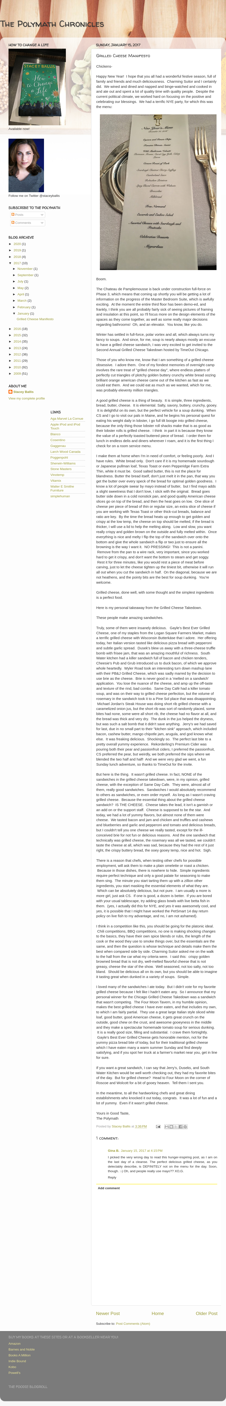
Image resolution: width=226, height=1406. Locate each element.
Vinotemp (57, 475)
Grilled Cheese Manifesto (35, 319)
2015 (18, 335)
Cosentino (58, 440)
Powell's (14, 1373)
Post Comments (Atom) (133, 1323)
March (22, 300)
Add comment (109, 1188)
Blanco (56, 434)
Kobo (12, 1367)
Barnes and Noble (22, 1349)
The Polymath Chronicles (52, 23)
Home (158, 1313)
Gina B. (113, 1150)
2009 (18, 373)
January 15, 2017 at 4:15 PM (142, 1150)
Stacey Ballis (23, 392)
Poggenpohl (59, 457)
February (24, 307)
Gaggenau (58, 446)
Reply (112, 1177)
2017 (18, 263)
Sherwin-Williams (63, 463)
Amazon (15, 1343)
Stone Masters (61, 469)
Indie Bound (17, 1361)
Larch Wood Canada (66, 452)
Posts (17, 215)
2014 (18, 341)
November (25, 269)
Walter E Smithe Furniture (62, 488)
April (21, 294)
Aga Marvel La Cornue (67, 418)
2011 (18, 361)
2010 (18, 367)
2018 (18, 257)
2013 (18, 348)
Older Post (206, 1313)
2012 (18, 354)
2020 (18, 244)
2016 (18, 329)
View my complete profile (27, 398)
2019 (18, 250)
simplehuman (60, 496)
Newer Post (108, 1313)
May (21, 288)
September (26, 275)
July (20, 281)
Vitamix (56, 480)
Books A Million (20, 1355)
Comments (21, 223)
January (23, 313)
